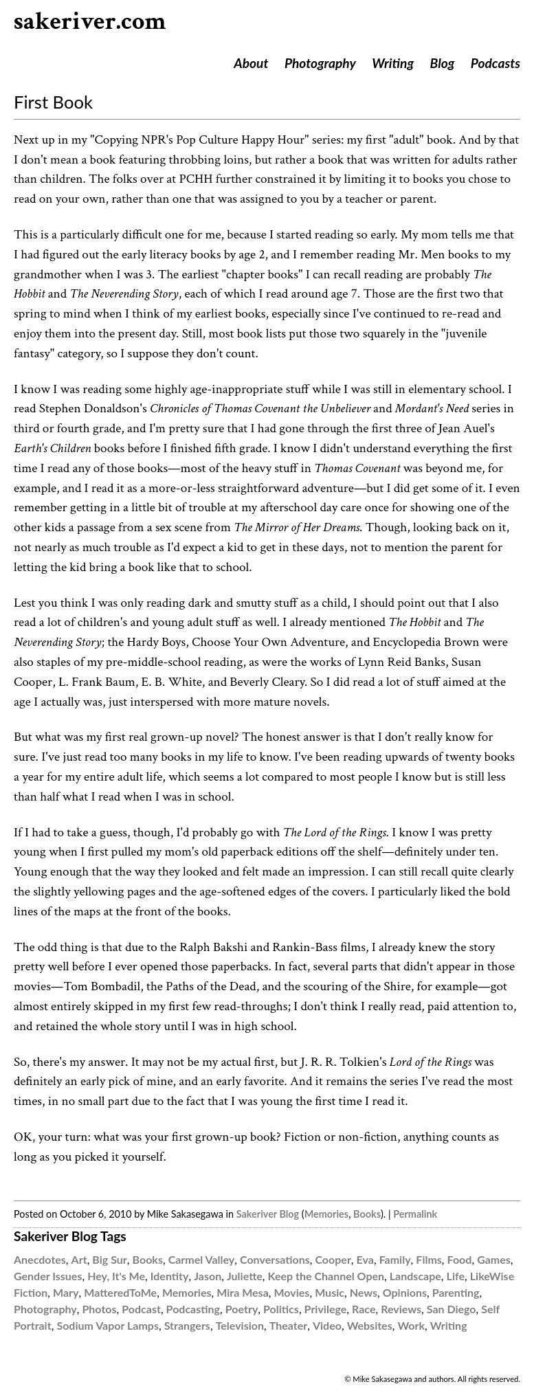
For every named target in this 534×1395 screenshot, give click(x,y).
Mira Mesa (242, 1292)
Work (411, 1325)
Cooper (333, 1259)
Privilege (325, 1308)
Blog (442, 63)
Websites (369, 1325)
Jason (207, 1275)
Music (329, 1292)
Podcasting (193, 1308)
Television (240, 1325)
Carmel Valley (201, 1259)
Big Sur (109, 1259)
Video (327, 1325)
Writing (393, 63)
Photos (99, 1308)
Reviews (401, 1308)
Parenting (456, 1292)
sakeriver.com (90, 21)
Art (79, 1259)
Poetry (241, 1308)
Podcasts (495, 63)
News (363, 1292)
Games (494, 1259)
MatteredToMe (120, 1292)
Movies (292, 1292)
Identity (170, 1275)
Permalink (415, 1214)
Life (456, 1275)
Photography (320, 63)
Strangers (187, 1325)
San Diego (451, 1308)
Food (459, 1259)
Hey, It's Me (116, 1275)
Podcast (141, 1308)
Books (367, 1214)
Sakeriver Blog (267, 1214)
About (251, 63)
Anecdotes (40, 1259)
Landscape (415, 1275)
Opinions (405, 1292)
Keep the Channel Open (326, 1275)
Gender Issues (48, 1275)
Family (395, 1259)
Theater (288, 1325)
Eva (365, 1259)
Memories (326, 1214)
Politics (281, 1308)
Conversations (275, 1259)
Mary (65, 1292)
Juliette (245, 1275)
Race (363, 1308)
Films (429, 1259)
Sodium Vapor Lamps (107, 1325)
